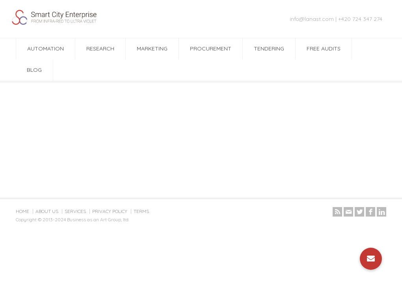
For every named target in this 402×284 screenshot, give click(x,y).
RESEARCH (100, 48)
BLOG (34, 69)
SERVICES (75, 211)
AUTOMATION (45, 48)
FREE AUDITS (324, 48)
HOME (22, 211)
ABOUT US (46, 211)
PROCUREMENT (210, 48)
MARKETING (152, 48)
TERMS (141, 211)
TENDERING (269, 48)
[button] (371, 259)
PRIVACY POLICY (109, 211)
